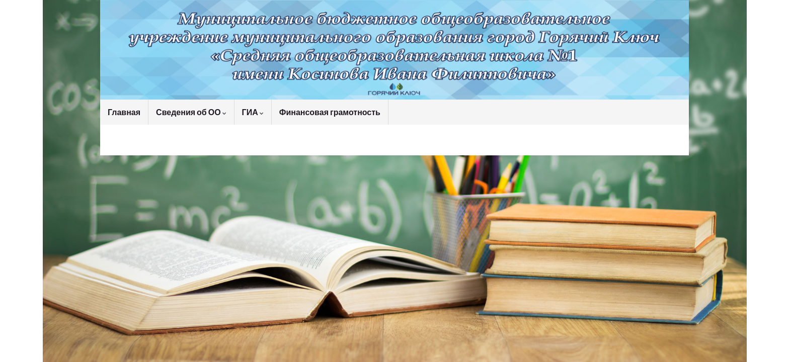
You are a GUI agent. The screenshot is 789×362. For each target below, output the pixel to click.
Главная (124, 112)
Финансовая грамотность (329, 112)
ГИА (253, 112)
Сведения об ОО (191, 112)
